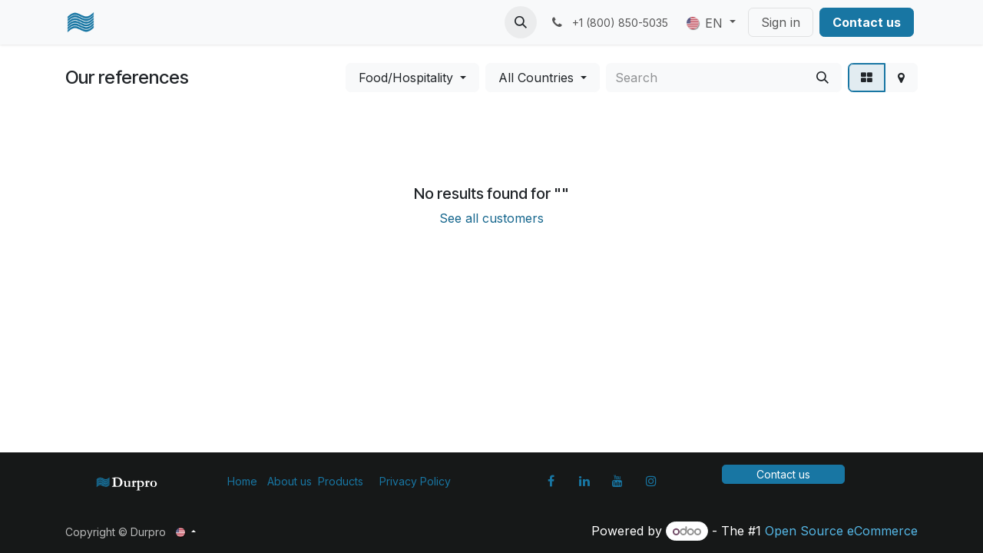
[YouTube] (617, 481)
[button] (521, 22)
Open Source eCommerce (841, 530)
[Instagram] (651, 481)
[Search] (822, 77)
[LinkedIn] (584, 481)
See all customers (491, 218)
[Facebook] (550, 481)
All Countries (536, 77)
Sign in (780, 22)
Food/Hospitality (406, 77)
